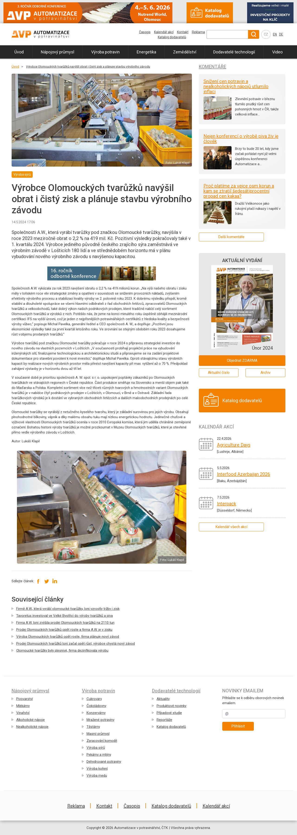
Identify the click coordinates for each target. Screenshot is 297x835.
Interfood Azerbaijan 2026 (243, 474)
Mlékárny (23, 706)
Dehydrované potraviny (104, 761)
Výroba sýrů (96, 748)
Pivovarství (24, 699)
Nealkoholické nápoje (32, 727)
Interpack (226, 503)
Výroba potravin (105, 51)
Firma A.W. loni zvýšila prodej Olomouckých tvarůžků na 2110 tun (65, 623)
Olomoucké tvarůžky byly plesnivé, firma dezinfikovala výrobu (62, 650)
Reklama (198, 32)
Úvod (19, 51)
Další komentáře (231, 237)
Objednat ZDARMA (242, 360)
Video (277, 51)
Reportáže (164, 720)
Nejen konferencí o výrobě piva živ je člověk (240, 139)
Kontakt (182, 32)
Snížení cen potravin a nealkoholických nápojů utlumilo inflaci (235, 86)
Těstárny (93, 727)
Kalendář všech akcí (231, 527)
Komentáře (212, 66)
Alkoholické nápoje (30, 720)
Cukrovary (94, 699)
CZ (266, 34)
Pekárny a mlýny (99, 755)
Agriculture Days (233, 445)
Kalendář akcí (164, 32)
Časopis (145, 32)
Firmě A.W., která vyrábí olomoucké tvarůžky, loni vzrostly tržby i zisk (67, 609)
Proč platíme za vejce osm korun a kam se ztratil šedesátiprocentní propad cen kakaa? (238, 191)
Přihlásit (238, 726)
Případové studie (169, 713)
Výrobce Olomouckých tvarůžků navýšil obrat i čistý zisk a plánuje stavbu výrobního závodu (88, 66)
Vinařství (22, 713)
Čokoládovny (96, 706)
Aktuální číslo (218, 372)
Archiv (266, 372)
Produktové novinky (171, 706)
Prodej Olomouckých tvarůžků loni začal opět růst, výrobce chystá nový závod (75, 643)
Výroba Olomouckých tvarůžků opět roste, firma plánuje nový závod (67, 636)
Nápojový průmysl (57, 51)
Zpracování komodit (102, 741)
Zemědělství (184, 51)
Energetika (146, 51)
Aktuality (163, 699)
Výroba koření (97, 768)
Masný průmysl (98, 734)
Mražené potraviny (100, 720)
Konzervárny (96, 713)
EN (275, 34)
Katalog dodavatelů (172, 37)
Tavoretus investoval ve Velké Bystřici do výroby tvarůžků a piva (64, 616)
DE (281, 34)
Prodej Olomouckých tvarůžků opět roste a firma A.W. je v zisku (64, 630)
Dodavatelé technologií (234, 51)
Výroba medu (97, 775)
